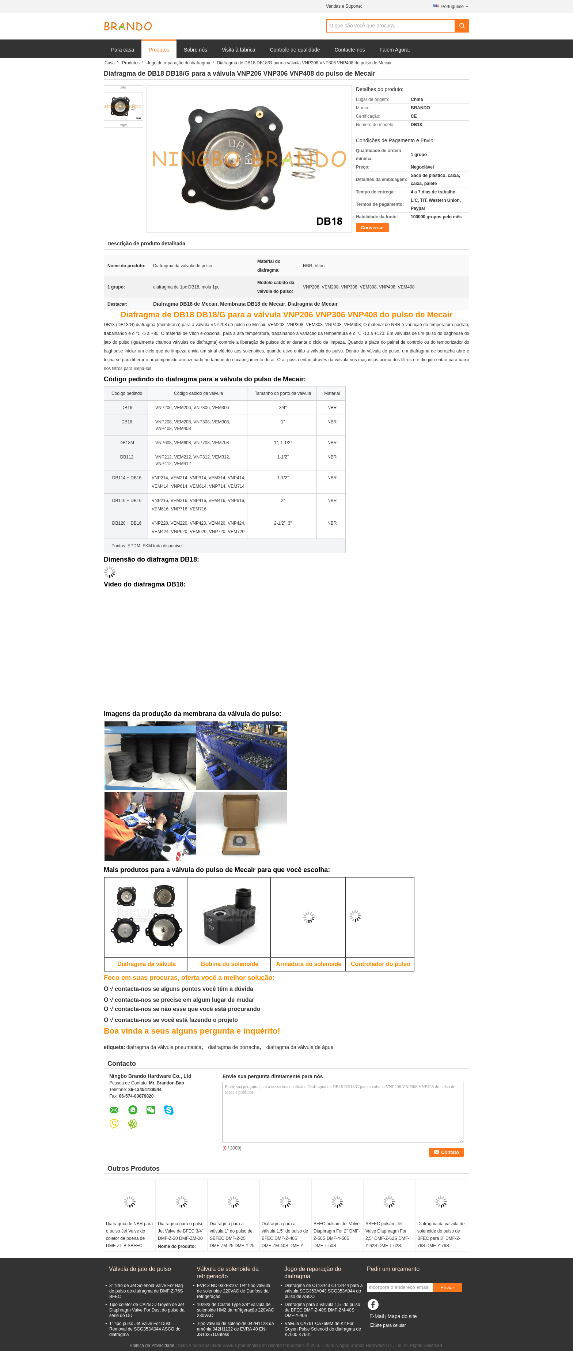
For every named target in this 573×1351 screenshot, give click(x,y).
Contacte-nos (350, 50)
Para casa (122, 50)
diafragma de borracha (234, 1047)
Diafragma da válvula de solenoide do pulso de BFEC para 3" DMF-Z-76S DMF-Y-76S (440, 1234)
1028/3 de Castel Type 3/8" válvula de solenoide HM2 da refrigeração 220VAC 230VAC (235, 1310)
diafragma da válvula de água (300, 1047)
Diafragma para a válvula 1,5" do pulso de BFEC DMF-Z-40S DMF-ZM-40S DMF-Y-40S (285, 1238)
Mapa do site (402, 1316)
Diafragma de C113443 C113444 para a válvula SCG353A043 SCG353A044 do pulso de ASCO (324, 1291)
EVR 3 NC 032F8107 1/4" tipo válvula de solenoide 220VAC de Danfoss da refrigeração (233, 1291)
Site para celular (388, 1325)
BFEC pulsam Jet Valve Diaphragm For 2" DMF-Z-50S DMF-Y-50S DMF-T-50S (337, 1234)
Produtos (159, 50)
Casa (110, 62)
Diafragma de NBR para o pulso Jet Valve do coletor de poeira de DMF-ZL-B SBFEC (129, 1234)
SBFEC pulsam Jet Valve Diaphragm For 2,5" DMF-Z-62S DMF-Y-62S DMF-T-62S (387, 1234)
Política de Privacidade (152, 1345)
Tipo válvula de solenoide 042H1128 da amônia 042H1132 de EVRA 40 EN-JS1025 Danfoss (235, 1329)
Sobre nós (195, 50)
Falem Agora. (395, 50)
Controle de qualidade (295, 50)
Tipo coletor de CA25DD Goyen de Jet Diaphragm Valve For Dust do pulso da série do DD (147, 1310)
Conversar (372, 227)
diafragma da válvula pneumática (163, 1047)
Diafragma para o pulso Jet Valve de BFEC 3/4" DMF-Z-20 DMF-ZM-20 (181, 1231)
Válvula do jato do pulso (140, 1269)
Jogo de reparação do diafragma (178, 62)
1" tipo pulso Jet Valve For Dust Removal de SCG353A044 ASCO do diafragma (145, 1329)
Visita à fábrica (238, 50)
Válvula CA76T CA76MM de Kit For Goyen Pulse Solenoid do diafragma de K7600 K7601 (323, 1329)
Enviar (447, 1287)
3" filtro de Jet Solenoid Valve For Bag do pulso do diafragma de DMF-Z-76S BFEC (146, 1291)
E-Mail (376, 1316)
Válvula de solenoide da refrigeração (228, 1272)
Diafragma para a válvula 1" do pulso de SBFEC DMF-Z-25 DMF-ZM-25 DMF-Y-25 (232, 1234)
